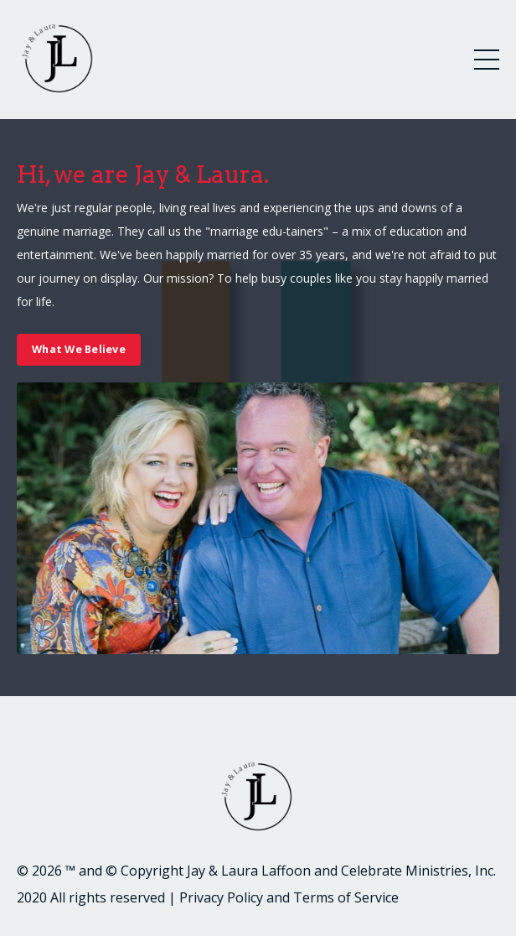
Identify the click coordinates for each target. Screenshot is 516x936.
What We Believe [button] (79, 349)
